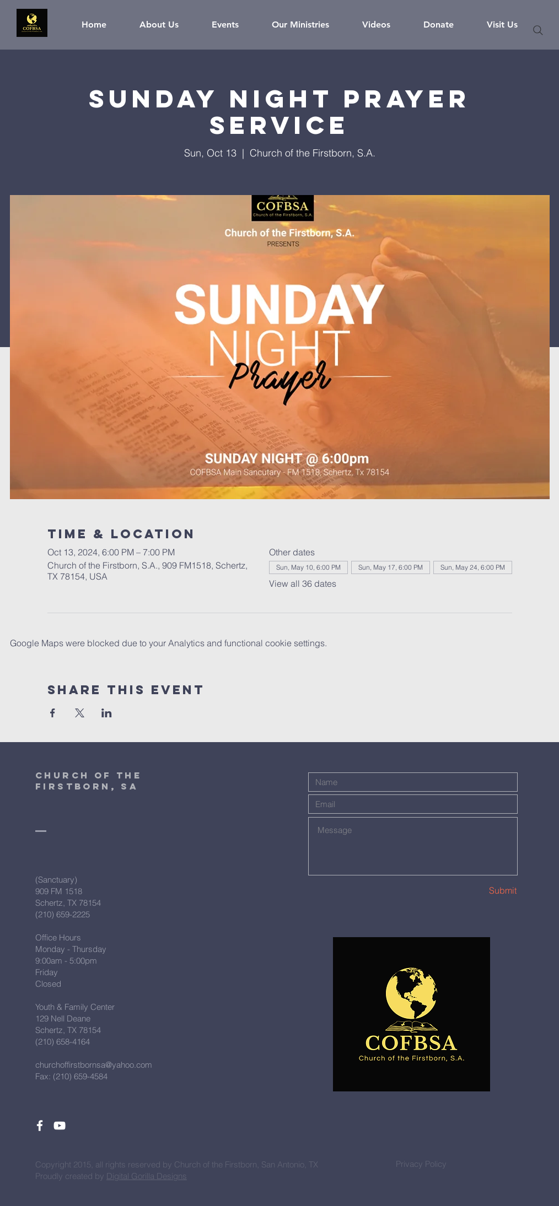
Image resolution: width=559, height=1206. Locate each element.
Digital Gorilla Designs (146, 1176)
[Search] (538, 30)
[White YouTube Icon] (59, 1125)
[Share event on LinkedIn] (106, 713)
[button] (167, 25)
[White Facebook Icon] (40, 1125)
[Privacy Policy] (421, 1164)
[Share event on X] (79, 713)
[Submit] (478, 890)
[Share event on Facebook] (52, 713)
